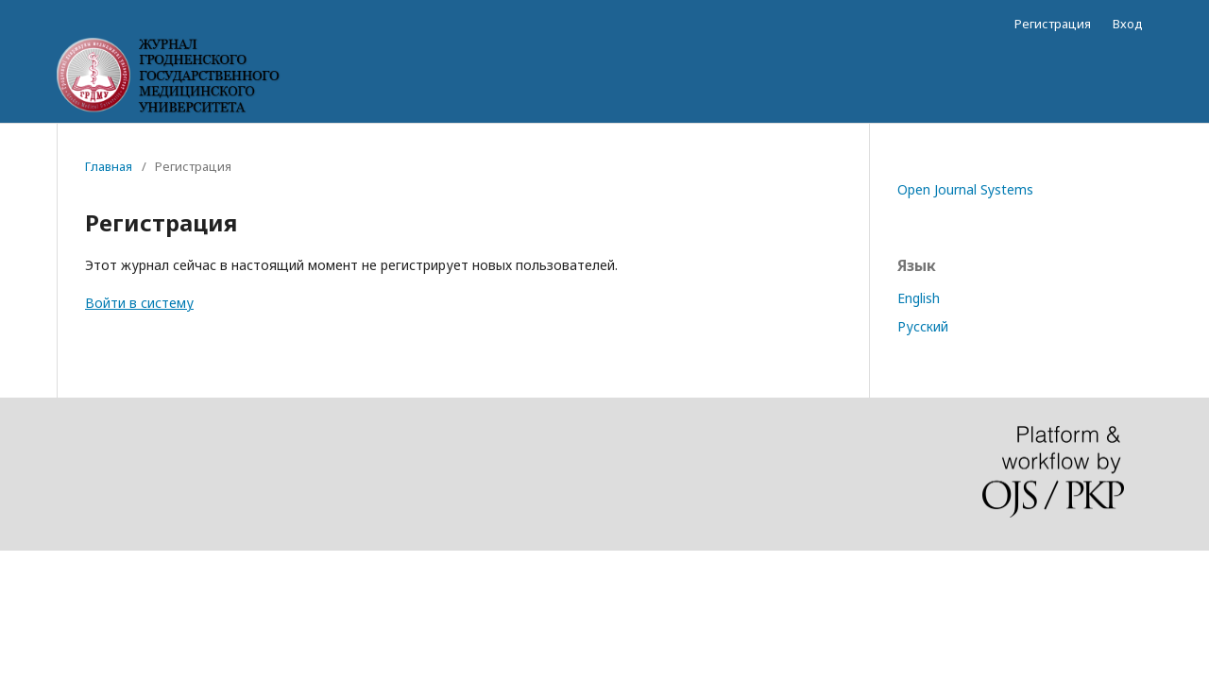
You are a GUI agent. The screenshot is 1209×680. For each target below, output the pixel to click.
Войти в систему (139, 303)
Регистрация (1052, 23)
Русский (922, 326)
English (918, 298)
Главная (108, 166)
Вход (1128, 23)
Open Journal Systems (965, 189)
